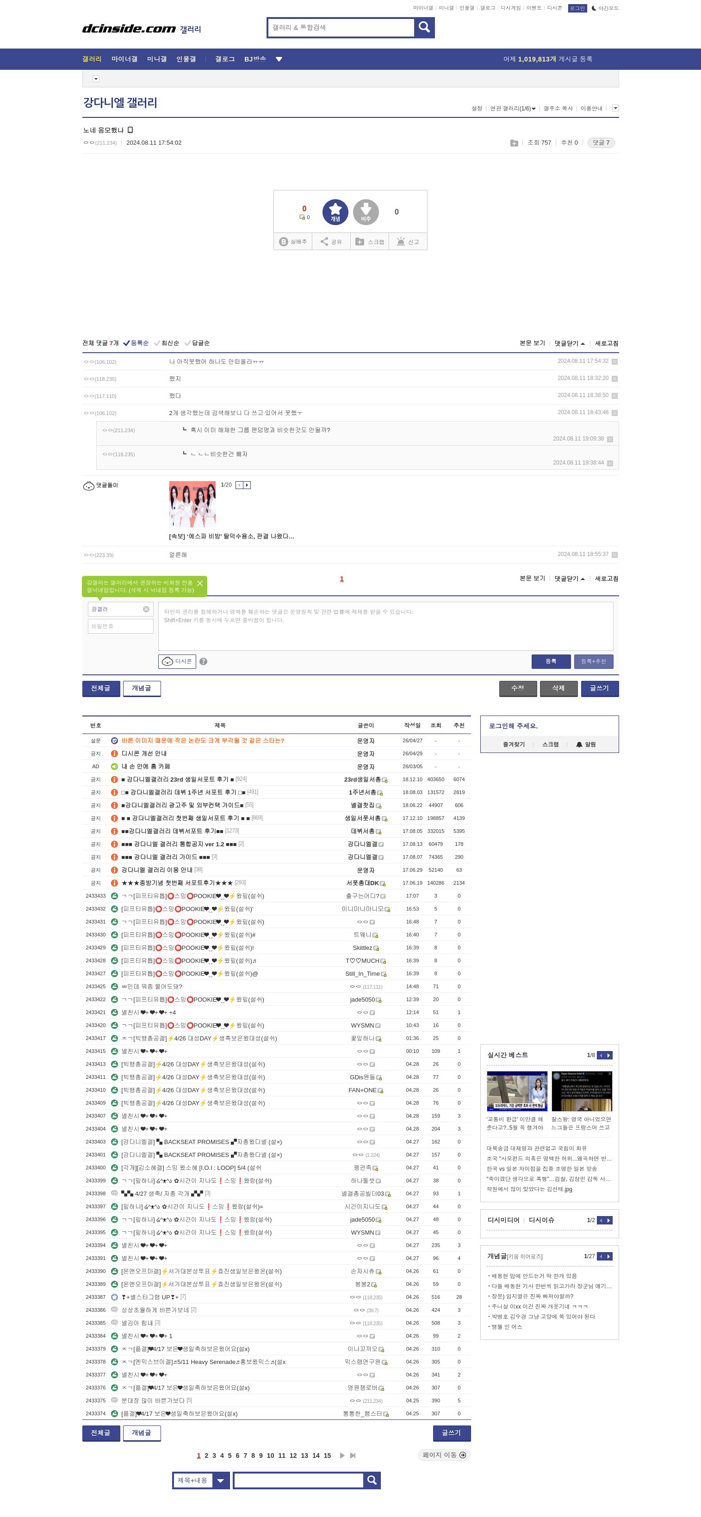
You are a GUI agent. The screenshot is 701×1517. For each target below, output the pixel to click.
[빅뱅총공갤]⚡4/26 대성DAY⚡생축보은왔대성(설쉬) (188, 1064)
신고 (408, 241)
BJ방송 (255, 59)
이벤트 (534, 8)
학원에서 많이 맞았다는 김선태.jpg (529, 1189)
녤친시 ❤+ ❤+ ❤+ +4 (143, 1012)
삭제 (615, 362)
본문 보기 (533, 343)
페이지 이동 (444, 1455)
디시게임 (511, 8)
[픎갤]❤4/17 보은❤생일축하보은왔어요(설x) (174, 1413)
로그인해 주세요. (513, 726)
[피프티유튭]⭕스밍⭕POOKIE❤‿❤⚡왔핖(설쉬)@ (184, 973)
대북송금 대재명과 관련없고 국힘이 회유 (537, 1148)
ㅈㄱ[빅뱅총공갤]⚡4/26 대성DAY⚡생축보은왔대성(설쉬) (194, 1038)
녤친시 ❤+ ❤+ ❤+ (139, 1051)
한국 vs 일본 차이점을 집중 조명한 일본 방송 (542, 1169)
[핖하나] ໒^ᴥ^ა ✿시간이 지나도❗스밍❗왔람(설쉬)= (187, 1206)
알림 (586, 744)
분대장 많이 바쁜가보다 (148, 1400)
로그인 (577, 8)
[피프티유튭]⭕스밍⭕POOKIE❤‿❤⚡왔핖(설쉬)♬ (183, 960)
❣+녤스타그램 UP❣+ (145, 1297)
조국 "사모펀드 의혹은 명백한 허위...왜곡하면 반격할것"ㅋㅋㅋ (550, 1159)
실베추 (293, 242)
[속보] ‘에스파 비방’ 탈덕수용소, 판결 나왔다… (232, 536)
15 (327, 1455)
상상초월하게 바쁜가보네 (150, 1310)
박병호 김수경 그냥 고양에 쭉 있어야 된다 (544, 1317)
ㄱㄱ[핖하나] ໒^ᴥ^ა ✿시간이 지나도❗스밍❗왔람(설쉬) (191, 1180)
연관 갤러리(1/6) (513, 108)
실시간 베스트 (508, 1055)
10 (270, 1455)
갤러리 (92, 59)
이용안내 (592, 108)
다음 (342, 1455)
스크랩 (513, 143)
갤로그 (488, 8)
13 (305, 1455)
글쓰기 (599, 688)
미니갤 (446, 8)
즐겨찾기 (514, 744)
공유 (331, 241)
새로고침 (607, 343)
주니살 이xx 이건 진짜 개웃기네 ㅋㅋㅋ (540, 1306)
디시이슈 (542, 1220)
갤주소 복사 (558, 108)
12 (293, 1455)
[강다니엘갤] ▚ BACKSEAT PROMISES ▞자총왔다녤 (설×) (196, 1141)
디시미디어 (504, 1220)
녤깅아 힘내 (132, 1323)
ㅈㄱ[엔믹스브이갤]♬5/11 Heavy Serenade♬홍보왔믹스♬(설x (198, 1361)
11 (281, 1455)
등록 (551, 661)
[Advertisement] (350, 295)
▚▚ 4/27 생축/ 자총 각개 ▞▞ (157, 1193)
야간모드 (605, 8)
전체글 (101, 688)
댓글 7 (601, 142)
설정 (477, 108)
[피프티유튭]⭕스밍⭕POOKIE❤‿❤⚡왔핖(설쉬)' (182, 908)
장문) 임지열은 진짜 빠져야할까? (533, 1296)
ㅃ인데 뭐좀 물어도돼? (146, 986)
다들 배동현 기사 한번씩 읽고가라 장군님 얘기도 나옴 (552, 1286)
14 (316, 1455)
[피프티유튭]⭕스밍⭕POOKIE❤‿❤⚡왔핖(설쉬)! (182, 947)
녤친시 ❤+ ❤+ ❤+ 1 (141, 1336)
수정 (517, 688)
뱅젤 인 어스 (507, 1327)
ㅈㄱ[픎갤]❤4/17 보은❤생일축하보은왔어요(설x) (180, 1349)
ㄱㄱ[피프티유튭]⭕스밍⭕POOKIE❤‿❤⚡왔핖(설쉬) (187, 896)
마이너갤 (423, 8)
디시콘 (555, 8)
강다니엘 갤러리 (120, 103)
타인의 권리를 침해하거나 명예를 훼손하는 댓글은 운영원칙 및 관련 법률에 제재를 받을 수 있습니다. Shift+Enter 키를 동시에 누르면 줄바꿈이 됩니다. (289, 616)
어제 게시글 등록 (548, 59)
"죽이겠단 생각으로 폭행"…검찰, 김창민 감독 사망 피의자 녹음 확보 (550, 1179)
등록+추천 (593, 661)
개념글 (141, 688)
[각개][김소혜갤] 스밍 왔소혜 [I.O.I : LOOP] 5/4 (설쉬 (186, 1167)
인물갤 (467, 8)
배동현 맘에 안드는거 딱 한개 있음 (534, 1276)
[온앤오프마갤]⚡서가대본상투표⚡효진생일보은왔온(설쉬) (196, 1271)
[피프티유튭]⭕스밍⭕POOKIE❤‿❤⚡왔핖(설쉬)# (183, 934)
